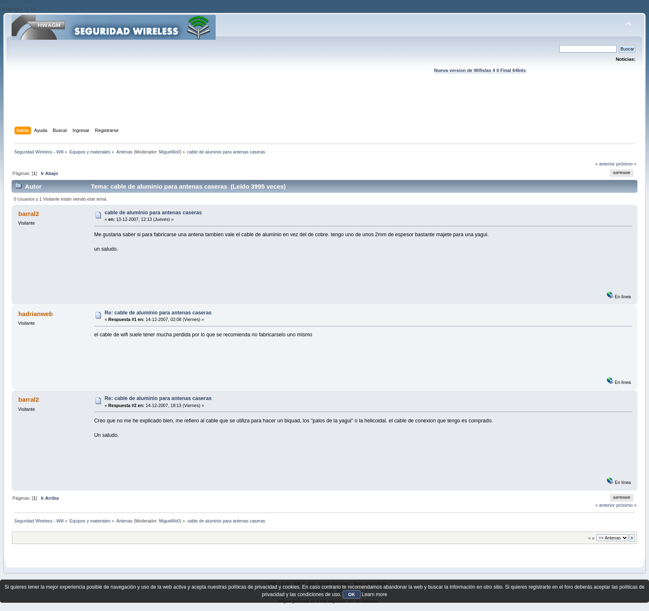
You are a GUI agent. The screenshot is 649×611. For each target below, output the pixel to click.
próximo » (626, 163)
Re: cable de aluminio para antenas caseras (158, 313)
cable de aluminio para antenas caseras (153, 213)
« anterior (605, 163)
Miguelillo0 (169, 151)
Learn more (374, 594)
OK (351, 594)
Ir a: (592, 538)
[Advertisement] (324, 108)
